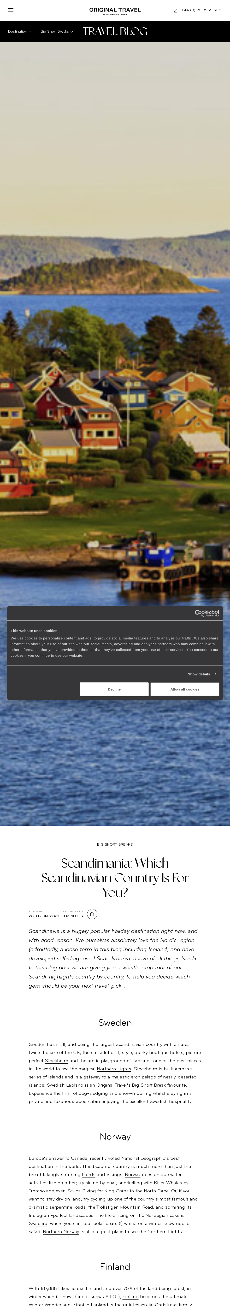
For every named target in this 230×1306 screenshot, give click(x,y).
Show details (199, 674)
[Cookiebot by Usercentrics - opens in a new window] (198, 613)
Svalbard (38, 1223)
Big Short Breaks (115, 845)
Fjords (88, 1174)
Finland (131, 1296)
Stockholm (56, 1061)
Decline (114, 689)
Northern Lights (114, 1069)
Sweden (37, 1044)
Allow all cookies (185, 689)
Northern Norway (61, 1232)
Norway (133, 1174)
